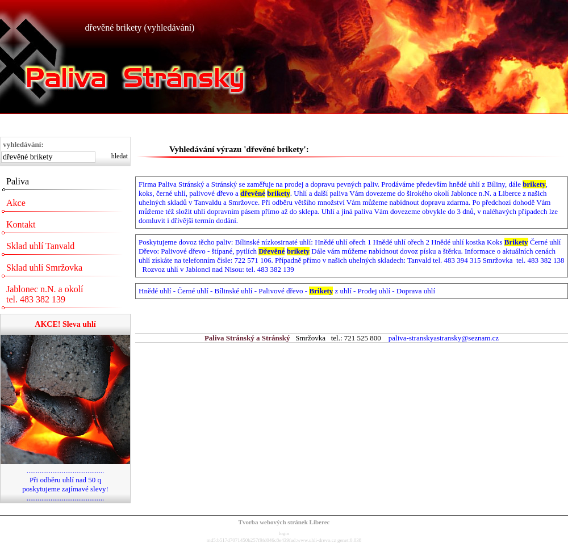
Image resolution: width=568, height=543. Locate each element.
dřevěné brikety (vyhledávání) (140, 27)
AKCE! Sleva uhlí (65, 324)
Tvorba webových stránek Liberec (284, 522)
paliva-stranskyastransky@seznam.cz (444, 338)
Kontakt (21, 224)
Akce (16, 203)
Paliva (17, 181)
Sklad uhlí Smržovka (44, 267)
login (284, 533)
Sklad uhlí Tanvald (40, 246)
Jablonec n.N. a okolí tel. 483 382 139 (44, 294)
